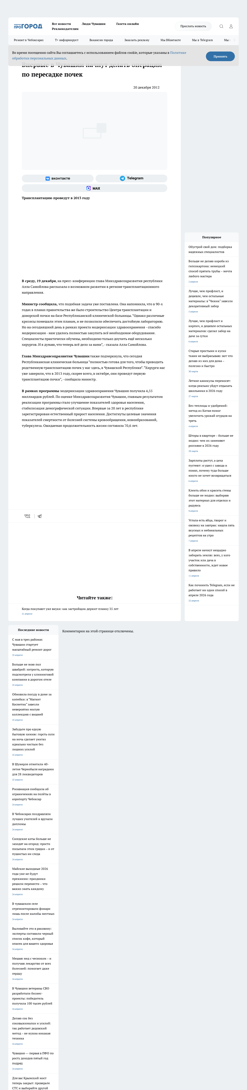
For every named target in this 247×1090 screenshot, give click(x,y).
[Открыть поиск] (221, 26)
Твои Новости (49, 934)
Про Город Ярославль (20, 939)
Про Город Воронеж (118, 934)
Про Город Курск (50, 939)
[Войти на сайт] (231, 26)
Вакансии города (101, 40)
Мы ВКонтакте (171, 40)
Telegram (13, 962)
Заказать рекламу (137, 40)
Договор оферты (66, 967)
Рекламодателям (65, 29)
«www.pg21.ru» (35, 980)
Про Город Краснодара (86, 948)
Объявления (14, 967)
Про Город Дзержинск (20, 948)
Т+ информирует (66, 40)
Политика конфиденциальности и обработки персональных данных (45, 1034)
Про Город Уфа (116, 939)
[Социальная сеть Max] (94, 188)
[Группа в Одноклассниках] (187, 941)
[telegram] (41, 516)
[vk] (27, 516)
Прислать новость (193, 26)
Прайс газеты (15, 972)
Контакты (111, 962)
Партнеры (111, 972)
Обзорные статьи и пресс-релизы (124, 967)
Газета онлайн (127, 24)
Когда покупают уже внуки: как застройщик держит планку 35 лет (94, 611)
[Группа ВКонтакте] (58, 178)
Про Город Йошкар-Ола (87, 934)
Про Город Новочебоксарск (23, 934)
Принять (220, 56)
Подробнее (128, 1028)
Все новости (61, 24)
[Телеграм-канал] (131, 178)
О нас (60, 962)
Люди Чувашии (94, 24)
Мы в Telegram (202, 40)
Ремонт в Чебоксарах (29, 40)
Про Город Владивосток (54, 948)
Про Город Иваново (151, 934)
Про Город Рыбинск (85, 939)
